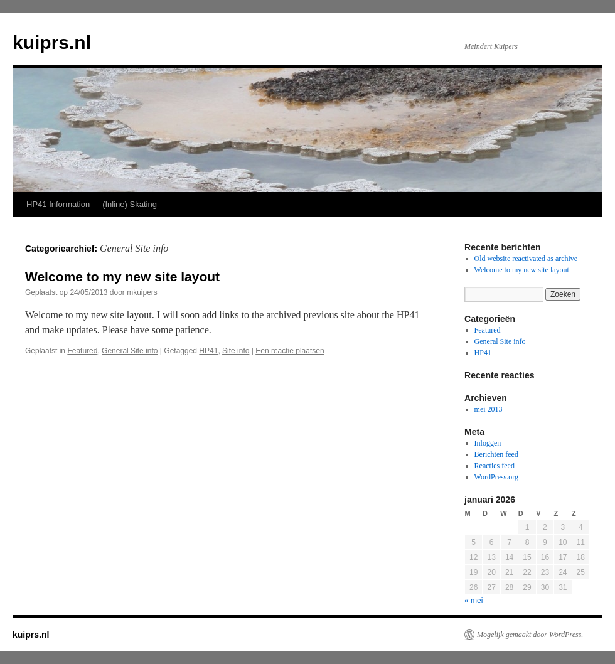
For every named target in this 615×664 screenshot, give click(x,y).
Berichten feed (496, 454)
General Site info (130, 350)
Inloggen (487, 443)
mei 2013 (488, 409)
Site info (235, 350)
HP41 (208, 350)
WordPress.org (496, 477)
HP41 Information (58, 204)
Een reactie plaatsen (289, 350)
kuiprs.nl (52, 42)
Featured (82, 350)
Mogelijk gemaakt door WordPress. (530, 634)
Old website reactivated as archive (526, 258)
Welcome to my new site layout (122, 276)
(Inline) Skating (129, 204)
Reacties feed (494, 465)
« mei (473, 600)
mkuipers (142, 292)
